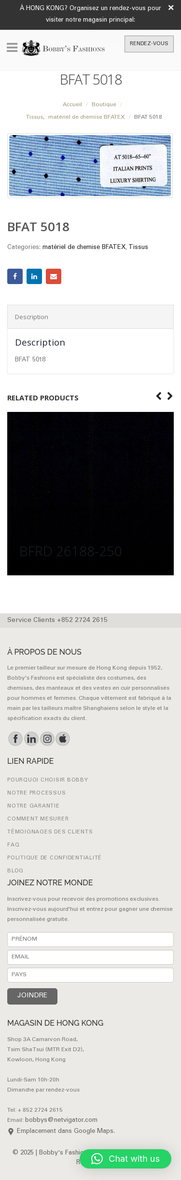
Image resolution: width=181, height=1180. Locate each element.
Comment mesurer (38, 819)
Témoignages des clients (50, 832)
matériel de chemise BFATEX (83, 248)
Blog (15, 871)
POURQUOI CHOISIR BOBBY (47, 780)
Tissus (138, 248)
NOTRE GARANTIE (33, 806)
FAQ (13, 845)
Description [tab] (31, 316)
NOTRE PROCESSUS (36, 793)
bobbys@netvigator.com (61, 1121)
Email (53, 276)
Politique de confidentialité (54, 858)
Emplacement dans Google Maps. (66, 1132)
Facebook (15, 276)
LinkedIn (34, 276)
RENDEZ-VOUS (149, 44)
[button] (125, 1158)
